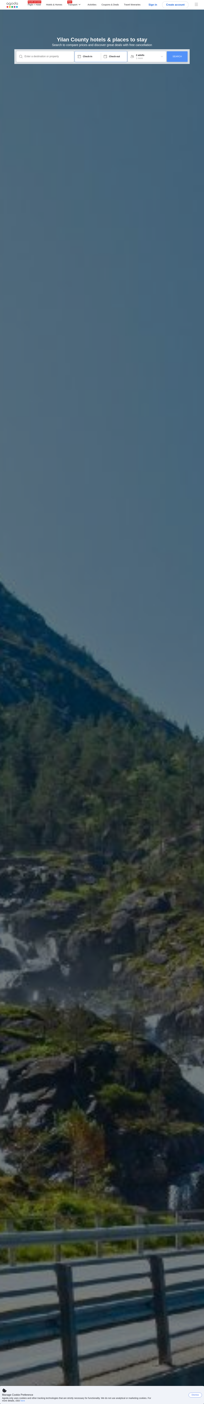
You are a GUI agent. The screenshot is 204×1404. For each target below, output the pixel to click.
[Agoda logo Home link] (12, 5)
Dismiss (195, 1395)
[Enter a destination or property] (48, 56)
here (22, 1400)
